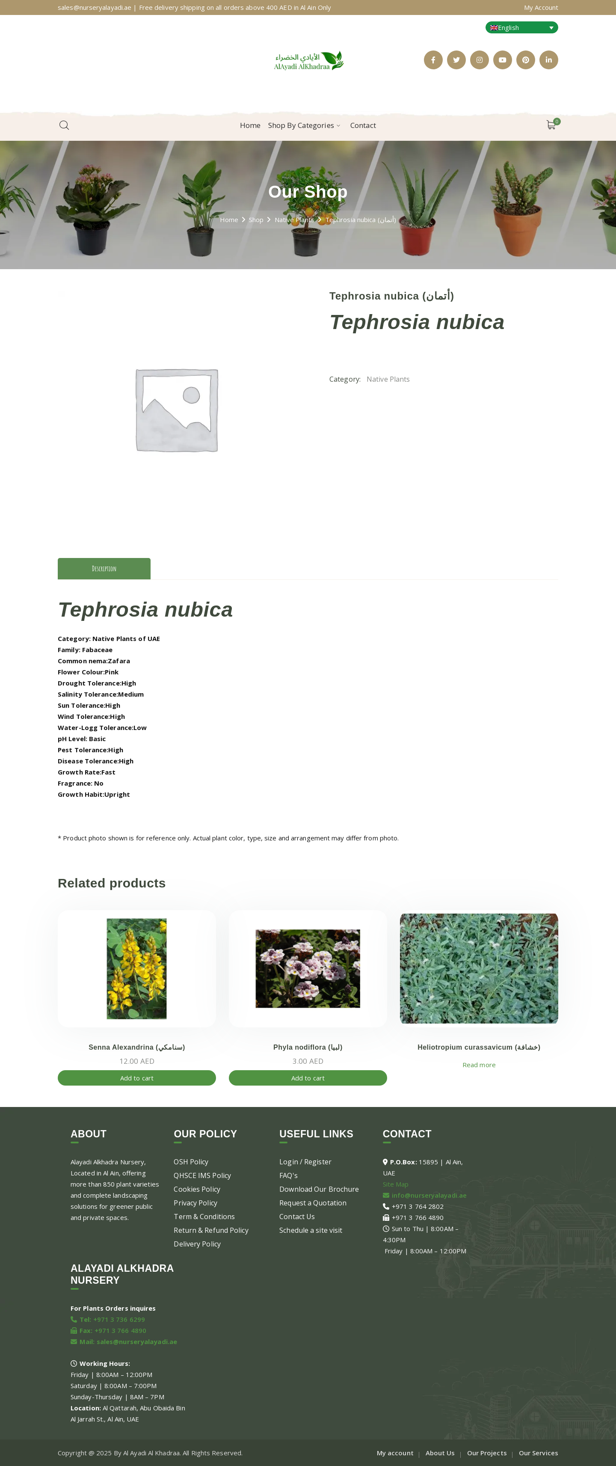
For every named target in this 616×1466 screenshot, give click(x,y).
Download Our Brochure (319, 1189)
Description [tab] (104, 568)
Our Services (538, 1452)
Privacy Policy (195, 1203)
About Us (440, 1452)
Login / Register (305, 1161)
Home (229, 219)
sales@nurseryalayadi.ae (137, 1341)
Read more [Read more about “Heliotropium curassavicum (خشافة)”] (479, 1064)
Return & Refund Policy (211, 1230)
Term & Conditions (204, 1216)
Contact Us (297, 1216)
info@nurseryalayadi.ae (429, 1195)
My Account (541, 7)
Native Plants (294, 219)
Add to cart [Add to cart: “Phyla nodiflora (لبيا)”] (308, 1078)
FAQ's (288, 1175)
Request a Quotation (312, 1203)
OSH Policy (191, 1161)
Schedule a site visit (310, 1230)
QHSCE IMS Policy (202, 1175)
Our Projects (487, 1452)
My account (395, 1452)
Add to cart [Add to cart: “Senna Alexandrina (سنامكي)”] (137, 1078)
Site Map (396, 1184)
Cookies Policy (197, 1189)
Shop (256, 219)
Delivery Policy (197, 1244)
